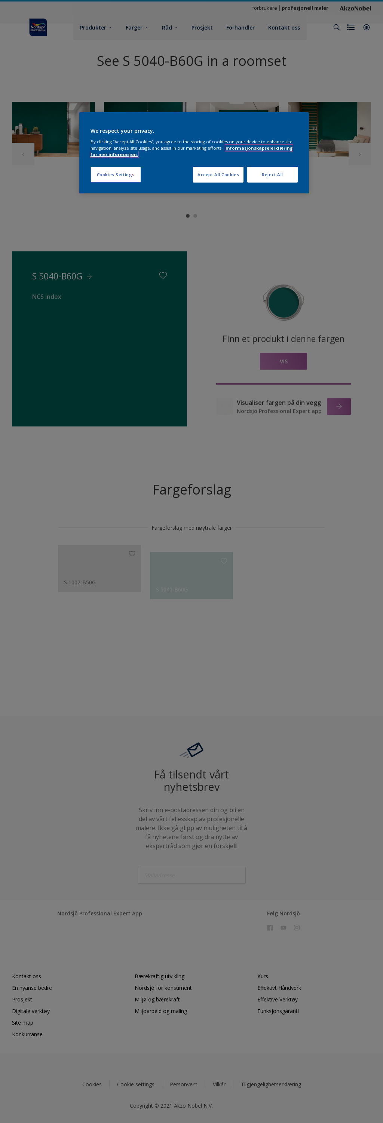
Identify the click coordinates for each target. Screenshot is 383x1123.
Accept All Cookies (218, 174)
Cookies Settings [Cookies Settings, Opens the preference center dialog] (116, 174)
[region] (194, 152)
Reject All (272, 174)
